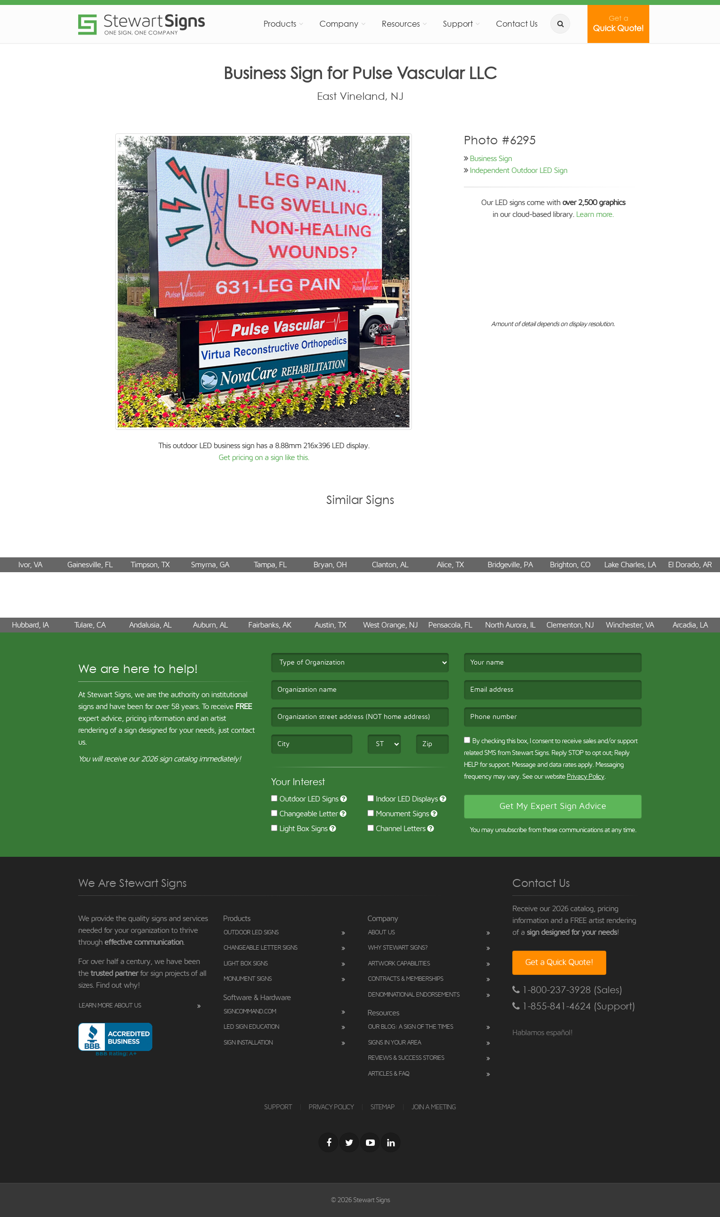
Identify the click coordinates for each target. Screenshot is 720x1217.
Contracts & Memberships (405, 979)
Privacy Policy (585, 776)
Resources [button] (401, 24)
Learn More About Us (110, 1006)
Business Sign (491, 159)
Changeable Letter (304, 814)
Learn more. (595, 214)
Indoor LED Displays (402, 799)
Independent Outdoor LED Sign (518, 170)
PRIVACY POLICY (331, 1107)
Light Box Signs (299, 829)
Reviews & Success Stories (406, 1058)
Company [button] (339, 24)
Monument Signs (398, 814)
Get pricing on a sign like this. (264, 458)
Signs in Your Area (394, 1043)
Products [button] (280, 24)
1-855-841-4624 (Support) (573, 1006)
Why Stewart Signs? (397, 948)
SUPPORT (278, 1107)
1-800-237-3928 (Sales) (567, 990)
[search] (560, 24)
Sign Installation (248, 1043)
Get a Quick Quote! (559, 962)
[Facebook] (328, 1142)
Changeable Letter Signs (260, 948)
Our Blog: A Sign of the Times (410, 1027)
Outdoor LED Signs (304, 799)
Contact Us (517, 24)
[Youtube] (370, 1142)
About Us (381, 932)
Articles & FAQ (388, 1074)
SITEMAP (382, 1107)
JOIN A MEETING (433, 1107)
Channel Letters (396, 829)
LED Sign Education (251, 1027)
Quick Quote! (618, 23)
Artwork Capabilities (399, 964)
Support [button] (458, 24)
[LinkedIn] (391, 1142)
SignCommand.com (250, 1011)
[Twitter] (349, 1142)
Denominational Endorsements (413, 995)
